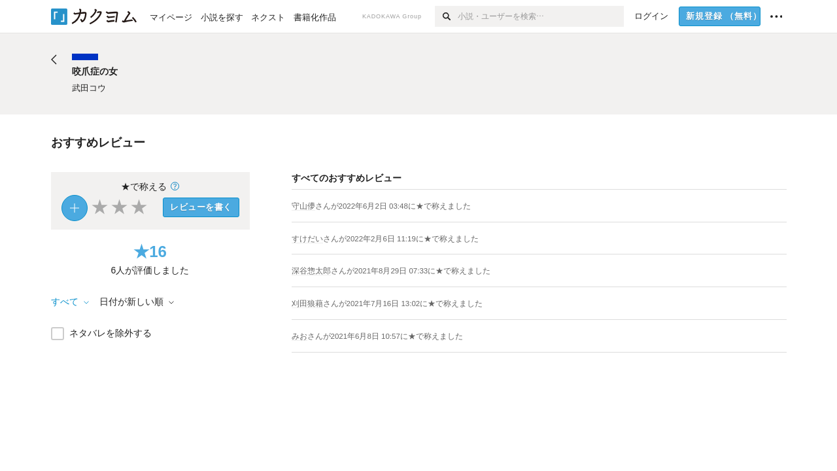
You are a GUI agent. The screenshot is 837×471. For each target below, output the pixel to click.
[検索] (446, 16)
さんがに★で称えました (393, 206)
